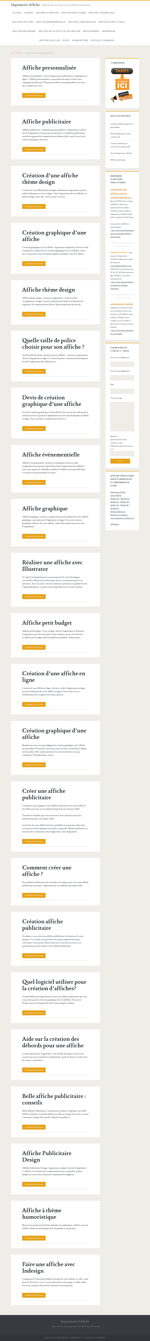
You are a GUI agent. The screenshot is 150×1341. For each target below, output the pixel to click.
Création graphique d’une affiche (54, 236)
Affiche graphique (45, 508)
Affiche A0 (114, 499)
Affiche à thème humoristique (41, 1214)
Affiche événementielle (51, 454)
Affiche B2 (114, 508)
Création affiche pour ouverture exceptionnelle (120, 145)
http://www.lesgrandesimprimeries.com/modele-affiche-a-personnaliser (122, 233)
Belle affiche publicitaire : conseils (54, 1099)
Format (29, 13)
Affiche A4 (124, 502)
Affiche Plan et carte (111, 22)
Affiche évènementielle (50, 22)
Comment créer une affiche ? (46, 871)
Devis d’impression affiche (121, 153)
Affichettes (114, 524)
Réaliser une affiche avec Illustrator (52, 566)
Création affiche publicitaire (42, 925)
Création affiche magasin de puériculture (121, 125)
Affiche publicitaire (46, 121)
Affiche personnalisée (49, 67)
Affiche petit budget (47, 623)
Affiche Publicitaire (73, 13)
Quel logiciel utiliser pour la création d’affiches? (54, 985)
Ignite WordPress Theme (61, 1337)
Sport (66, 40)
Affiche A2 (125, 499)
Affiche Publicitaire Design (46, 1157)
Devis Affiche (115, 495)
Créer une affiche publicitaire (43, 794)
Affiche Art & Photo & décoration (59, 31)
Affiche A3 (114, 502)
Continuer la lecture (35, 95)
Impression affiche (118, 492)
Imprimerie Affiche (25, 5)
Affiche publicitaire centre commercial (120, 135)
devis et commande (102, 40)
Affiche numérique (117, 160)
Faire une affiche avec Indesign (48, 1268)
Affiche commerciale (101, 13)
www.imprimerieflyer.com (120, 266)
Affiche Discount (23, 22)
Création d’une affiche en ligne (53, 677)
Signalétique (80, 40)
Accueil (17, 13)
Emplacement (91, 31)
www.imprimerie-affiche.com (122, 518)
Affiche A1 (114, 505)
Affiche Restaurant (24, 31)
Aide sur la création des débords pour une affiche (53, 1042)
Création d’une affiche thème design (50, 179)
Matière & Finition (47, 13)
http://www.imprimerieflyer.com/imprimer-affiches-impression (122, 285)
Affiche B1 (124, 505)
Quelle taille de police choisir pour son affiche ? (53, 344)
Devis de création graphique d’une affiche (51, 401)
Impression (108, 31)
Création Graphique (24, 40)
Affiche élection (49, 40)
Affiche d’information (82, 22)
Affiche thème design (48, 290)
